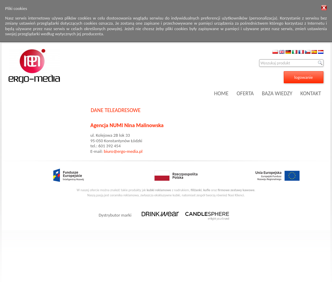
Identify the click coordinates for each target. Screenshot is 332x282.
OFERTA (245, 93)
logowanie (303, 77)
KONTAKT (311, 93)
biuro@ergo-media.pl (123, 151)
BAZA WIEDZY (277, 93)
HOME (221, 93)
